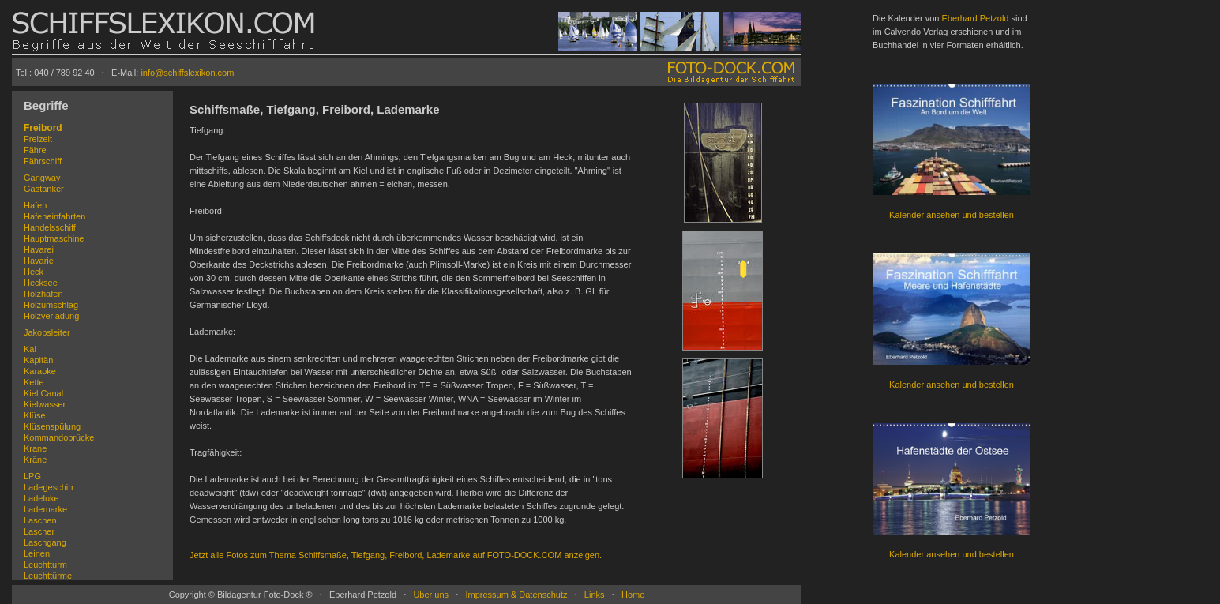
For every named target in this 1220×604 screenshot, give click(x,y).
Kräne (35, 459)
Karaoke (40, 371)
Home (632, 594)
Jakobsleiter (47, 332)
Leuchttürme (48, 575)
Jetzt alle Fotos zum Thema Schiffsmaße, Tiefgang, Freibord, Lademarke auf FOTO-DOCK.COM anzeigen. (396, 555)
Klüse (35, 415)
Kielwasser (45, 404)
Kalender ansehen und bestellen (951, 214)
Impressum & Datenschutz (516, 594)
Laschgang (45, 542)
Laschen (40, 520)
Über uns (431, 594)
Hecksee (41, 282)
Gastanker (44, 188)
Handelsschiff (50, 227)
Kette (34, 382)
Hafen (35, 205)
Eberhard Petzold (974, 18)
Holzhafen (43, 293)
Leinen (37, 553)
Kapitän (38, 360)
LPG (32, 476)
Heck (33, 271)
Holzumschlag (51, 305)
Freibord (43, 127)
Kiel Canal (43, 393)
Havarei (39, 249)
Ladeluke (41, 498)
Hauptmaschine (54, 238)
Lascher (39, 531)
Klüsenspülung (52, 426)
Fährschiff (43, 161)
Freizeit (38, 139)
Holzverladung (51, 316)
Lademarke (45, 509)
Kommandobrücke (59, 437)
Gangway (42, 177)
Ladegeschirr (49, 487)
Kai (30, 349)
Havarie (39, 260)
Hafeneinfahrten (54, 216)
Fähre (35, 150)
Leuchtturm (45, 564)
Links (594, 594)
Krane (35, 448)
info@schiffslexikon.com (187, 72)
